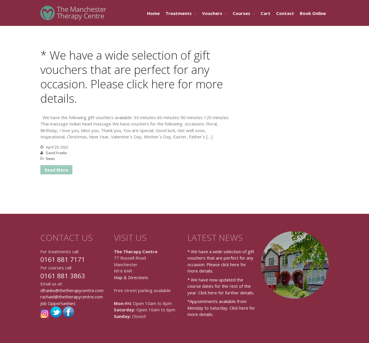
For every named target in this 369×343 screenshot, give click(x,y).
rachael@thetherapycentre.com (71, 297)
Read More (56, 170)
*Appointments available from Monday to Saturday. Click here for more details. (221, 307)
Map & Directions (131, 277)
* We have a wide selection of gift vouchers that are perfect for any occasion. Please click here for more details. (131, 76)
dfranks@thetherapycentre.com (71, 290)
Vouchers (212, 13)
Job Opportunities (58, 303)
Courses (241, 13)
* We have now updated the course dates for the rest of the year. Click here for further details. (220, 286)
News (50, 158)
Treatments (178, 13)
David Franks (56, 152)
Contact (285, 13)
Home (153, 13)
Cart (265, 13)
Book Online (313, 13)
